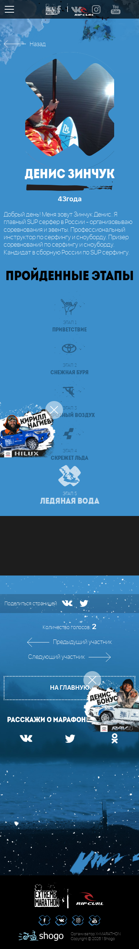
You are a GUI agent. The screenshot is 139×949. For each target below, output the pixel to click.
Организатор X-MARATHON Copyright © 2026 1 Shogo (95, 936)
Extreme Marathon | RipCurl (49, 896)
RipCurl (90, 896)
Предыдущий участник (82, 642)
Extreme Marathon (53, 9)
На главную (69, 687)
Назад (38, 44)
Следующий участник (56, 657)
